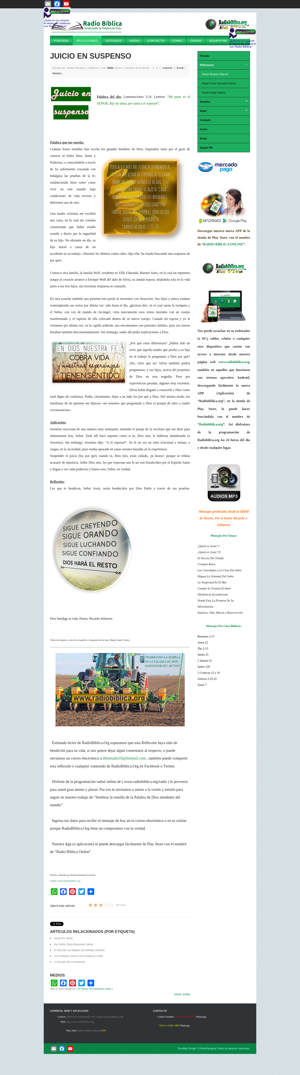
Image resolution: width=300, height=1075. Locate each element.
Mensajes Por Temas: (223, 535)
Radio (135, 40)
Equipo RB (217, 40)
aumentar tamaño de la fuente (157, 66)
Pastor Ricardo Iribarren (215, 74)
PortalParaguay (208, 1048)
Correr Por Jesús (63, 938)
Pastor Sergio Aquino (213, 92)
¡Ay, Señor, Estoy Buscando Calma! (73, 944)
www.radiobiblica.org (233, 362)
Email (180, 67)
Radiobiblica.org (211, 424)
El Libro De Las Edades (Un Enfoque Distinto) (79, 950)
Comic (177, 40)
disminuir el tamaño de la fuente (153, 66)
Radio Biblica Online (88, 1030)
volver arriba (182, 994)
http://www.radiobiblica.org (80, 1021)
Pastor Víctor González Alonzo (219, 83)
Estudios (114, 40)
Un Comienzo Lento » (101, 988)
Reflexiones (87, 40)
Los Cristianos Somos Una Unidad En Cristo (78, 956)
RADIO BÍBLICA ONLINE (223, 244)
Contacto (155, 40)
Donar (195, 40)
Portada (61, 40)
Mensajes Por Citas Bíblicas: (223, 626)
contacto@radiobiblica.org (68, 881)
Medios (56, 73)
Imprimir (168, 67)
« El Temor (82, 988)
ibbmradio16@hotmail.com (124, 758)
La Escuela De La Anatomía (69, 961)
